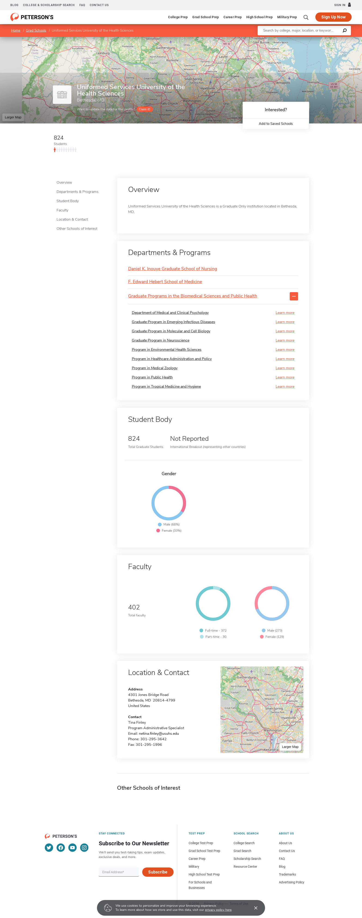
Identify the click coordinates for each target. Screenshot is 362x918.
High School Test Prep (204, 874)
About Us (285, 843)
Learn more (285, 312)
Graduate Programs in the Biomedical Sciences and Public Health (192, 296)
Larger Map (13, 117)
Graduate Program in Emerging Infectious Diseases (173, 321)
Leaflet (306, 39)
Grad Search (242, 851)
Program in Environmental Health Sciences (167, 349)
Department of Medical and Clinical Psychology (170, 312)
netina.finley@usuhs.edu (159, 733)
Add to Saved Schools (276, 123)
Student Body (68, 201)
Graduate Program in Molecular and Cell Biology (171, 331)
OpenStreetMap (330, 39)
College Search (244, 843)
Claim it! (144, 109)
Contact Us (287, 851)
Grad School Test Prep (204, 851)
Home (15, 30)
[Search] (306, 17)
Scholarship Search (247, 859)
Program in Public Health (152, 377)
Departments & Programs (78, 191)
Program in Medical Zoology (155, 368)
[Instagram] (84, 847)
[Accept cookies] (252, 907)
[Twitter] (49, 847)
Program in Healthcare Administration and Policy (172, 358)
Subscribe (157, 872)
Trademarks (287, 874)
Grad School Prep (205, 17)
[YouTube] (72, 847)
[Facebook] (61, 847)
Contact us (99, 5)
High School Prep (259, 17)
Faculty (62, 210)
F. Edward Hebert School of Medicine (165, 282)
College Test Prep (201, 843)
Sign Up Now (333, 17)
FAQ (82, 5)
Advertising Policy (291, 882)
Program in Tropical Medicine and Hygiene (166, 386)
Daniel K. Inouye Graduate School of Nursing (172, 269)
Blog (14, 5)
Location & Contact (72, 219)
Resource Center (245, 866)
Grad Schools (36, 30)
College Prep (178, 17)
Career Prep (232, 17)
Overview (64, 182)
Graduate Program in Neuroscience (160, 340)
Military (194, 866)
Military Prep (287, 17)
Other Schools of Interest (77, 228)
